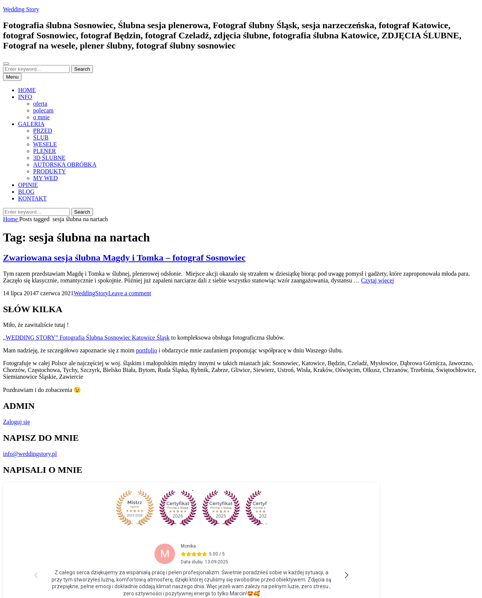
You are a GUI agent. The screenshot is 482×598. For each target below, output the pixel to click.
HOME (27, 90)
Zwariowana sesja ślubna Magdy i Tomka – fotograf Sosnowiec (124, 258)
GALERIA (31, 124)
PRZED (42, 130)
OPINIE (28, 185)
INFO (25, 97)
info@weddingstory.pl (30, 454)
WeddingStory (90, 293)
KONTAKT (32, 198)
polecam (43, 110)
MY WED (45, 178)
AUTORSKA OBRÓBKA (64, 164)
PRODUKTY (49, 171)
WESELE (45, 144)
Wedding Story (21, 9)
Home (11, 219)
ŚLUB (41, 137)
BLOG (26, 191)
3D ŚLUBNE (49, 158)
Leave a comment (129, 293)
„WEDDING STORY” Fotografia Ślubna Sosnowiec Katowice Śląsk (86, 337)
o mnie (41, 117)
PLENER (44, 151)
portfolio (146, 350)
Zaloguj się (16, 422)
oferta (40, 103)
